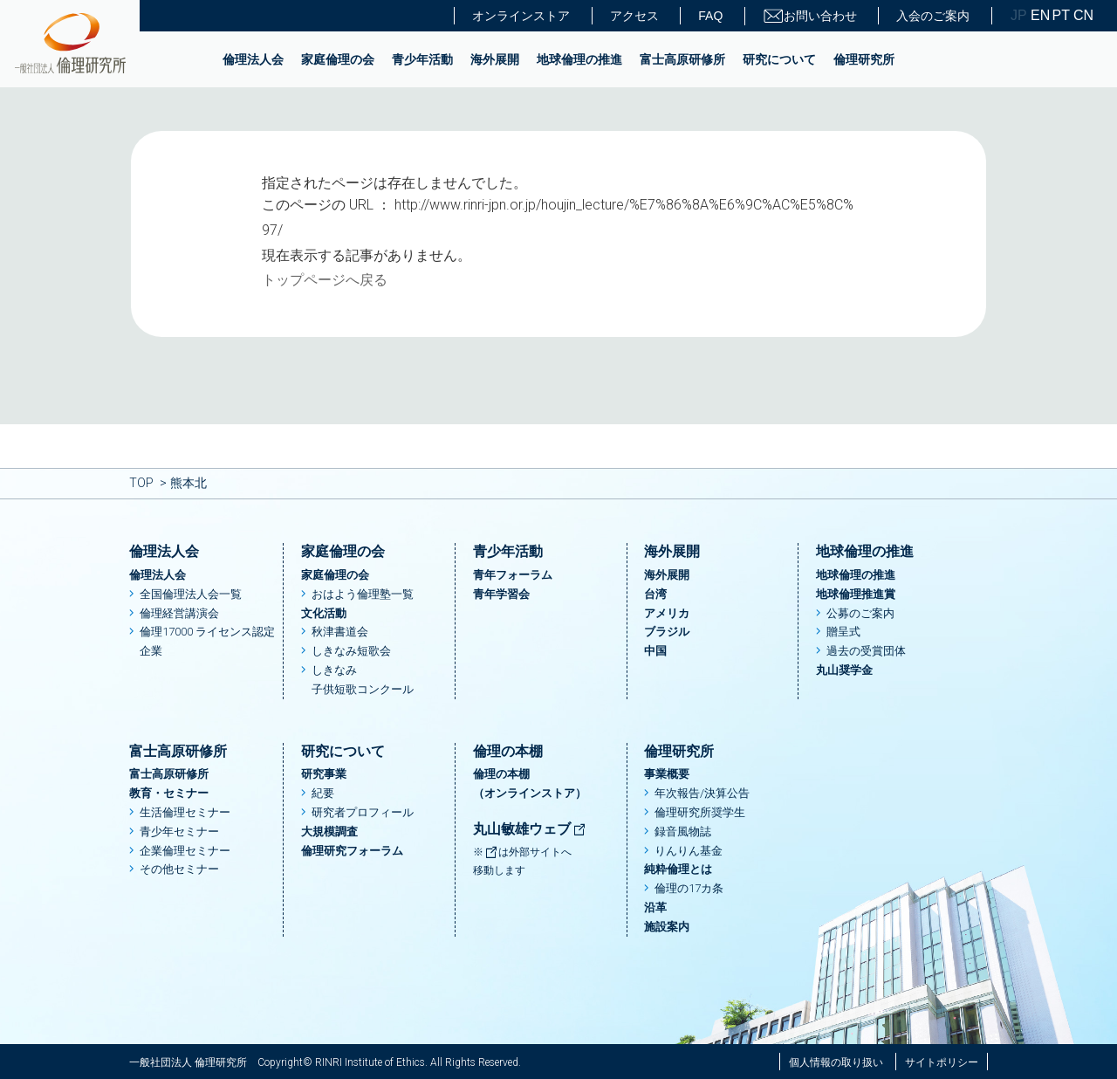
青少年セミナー (179, 831)
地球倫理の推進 (579, 59)
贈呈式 (843, 631)
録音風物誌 (682, 831)
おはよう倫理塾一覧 (363, 594)
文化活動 (323, 613)
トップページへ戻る (324, 279)
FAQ (710, 16)
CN (1082, 16)
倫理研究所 (863, 59)
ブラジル (666, 631)
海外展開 (494, 59)
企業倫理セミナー (185, 850)
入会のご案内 (933, 16)
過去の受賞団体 (866, 650)
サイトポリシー (941, 1062)
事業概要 (666, 773)
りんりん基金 (688, 850)
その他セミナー (179, 869)
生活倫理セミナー (185, 812)
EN (1039, 16)
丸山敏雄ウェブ (529, 829)
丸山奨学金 (844, 670)
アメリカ (666, 613)
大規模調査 (329, 831)
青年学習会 (501, 594)
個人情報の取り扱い (836, 1062)
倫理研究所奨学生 (699, 812)
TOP (141, 483)
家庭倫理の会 (337, 59)
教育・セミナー (169, 793)
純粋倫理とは (678, 869)
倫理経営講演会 (179, 613)
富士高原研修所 (682, 59)
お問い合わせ (810, 16)
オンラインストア (521, 16)
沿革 (655, 907)
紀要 (323, 793)
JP (1019, 16)
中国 (655, 650)
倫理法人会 (253, 59)
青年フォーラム (512, 574)
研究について (779, 59)
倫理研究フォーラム (352, 850)
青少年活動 (422, 59)
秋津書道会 (340, 631)
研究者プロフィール (363, 812)
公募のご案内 (860, 613)
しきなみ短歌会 (351, 650)
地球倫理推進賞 (855, 594)
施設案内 (666, 926)
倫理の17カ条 (688, 888)
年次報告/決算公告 (702, 793)
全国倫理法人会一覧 (191, 594)
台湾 (655, 594)
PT (1061, 16)
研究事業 (323, 773)
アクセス (634, 16)
